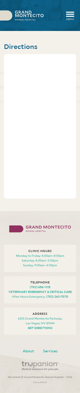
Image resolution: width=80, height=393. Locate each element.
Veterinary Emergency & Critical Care (40, 292)
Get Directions (40, 328)
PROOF (43, 382)
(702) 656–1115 (40, 287)
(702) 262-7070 (57, 296)
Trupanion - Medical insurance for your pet (40, 366)
